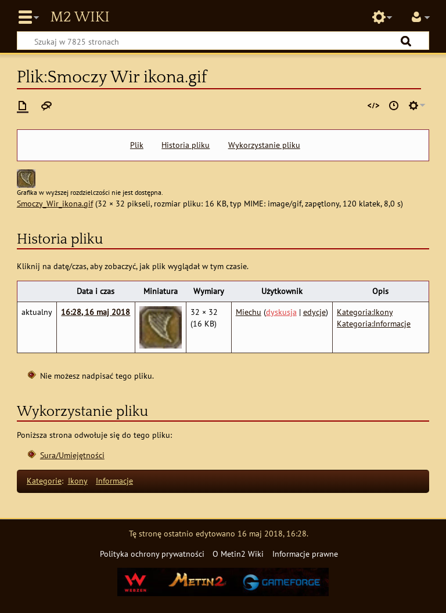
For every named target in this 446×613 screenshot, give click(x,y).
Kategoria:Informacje (374, 323)
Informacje (114, 480)
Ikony (78, 480)
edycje (314, 311)
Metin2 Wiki (79, 17)
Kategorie (44, 480)
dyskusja (281, 311)
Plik (136, 145)
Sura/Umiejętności (72, 454)
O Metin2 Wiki (238, 553)
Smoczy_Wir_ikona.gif (55, 203)
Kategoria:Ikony (365, 311)
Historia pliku (185, 145)
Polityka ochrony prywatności (152, 553)
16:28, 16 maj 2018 (95, 311)
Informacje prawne (305, 553)
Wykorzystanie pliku (264, 145)
